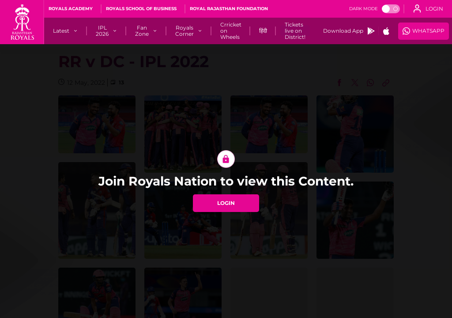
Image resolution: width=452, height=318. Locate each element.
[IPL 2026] (102, 31)
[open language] (428, 9)
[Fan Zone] (142, 31)
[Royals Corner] (184, 31)
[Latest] (61, 31)
